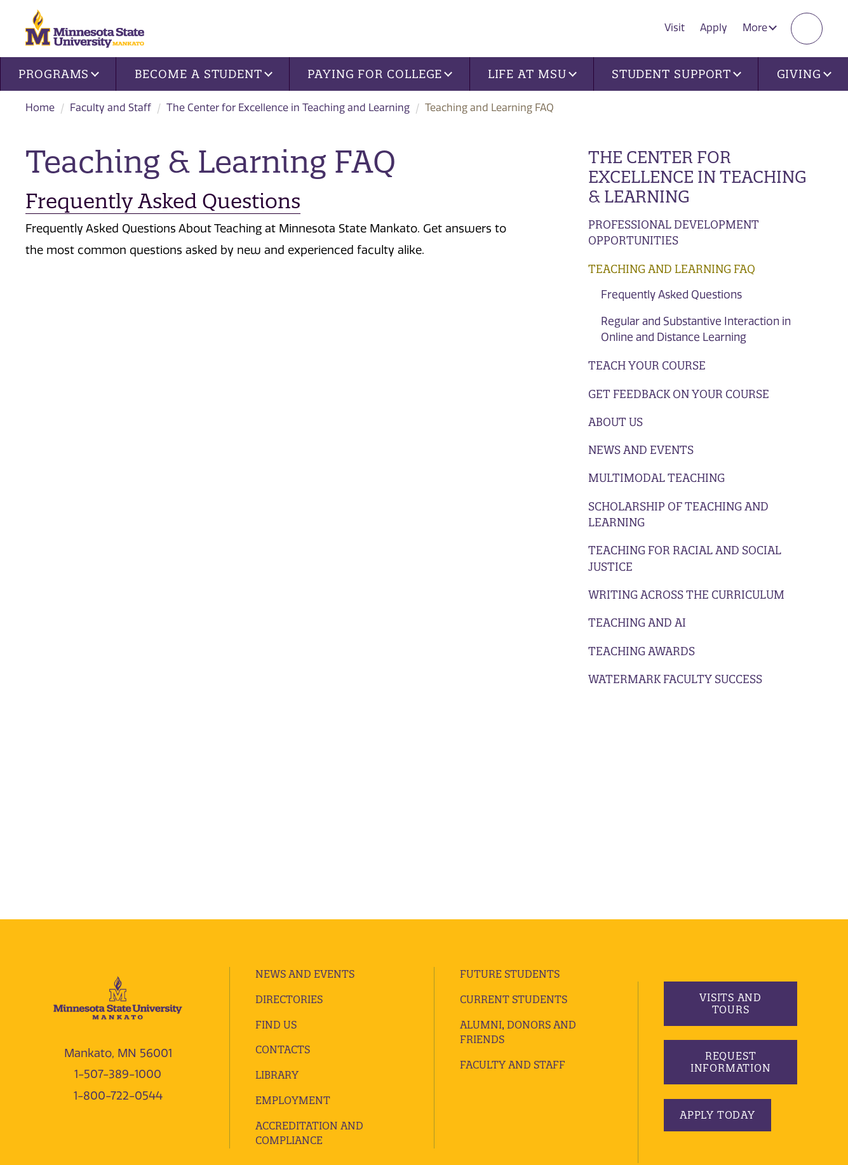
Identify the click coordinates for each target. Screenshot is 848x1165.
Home (40, 108)
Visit (674, 28)
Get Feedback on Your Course (678, 394)
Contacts (282, 838)
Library (277, 863)
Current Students (513, 788)
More (760, 28)
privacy (278, 1028)
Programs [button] (58, 74)
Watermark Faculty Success (675, 679)
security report (335, 1028)
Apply (713, 28)
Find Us (276, 813)
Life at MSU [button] (532, 74)
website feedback (65, 1046)
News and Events (641, 449)
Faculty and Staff (110, 108)
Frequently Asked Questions (671, 294)
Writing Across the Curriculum (686, 594)
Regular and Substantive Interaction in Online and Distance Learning (696, 329)
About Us (615, 422)
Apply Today (717, 903)
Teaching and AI (637, 622)
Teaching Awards (641, 651)
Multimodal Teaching (656, 477)
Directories (289, 788)
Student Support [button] (676, 74)
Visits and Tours (730, 792)
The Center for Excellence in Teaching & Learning (697, 177)
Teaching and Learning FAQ (671, 269)
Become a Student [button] (204, 74)
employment (292, 888)
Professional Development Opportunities (673, 233)
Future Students (510, 762)
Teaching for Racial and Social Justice (684, 558)
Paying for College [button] (379, 74)
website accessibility (424, 1028)
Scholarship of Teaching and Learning (678, 514)
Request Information (730, 850)
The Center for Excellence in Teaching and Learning (288, 108)
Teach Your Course (647, 365)
